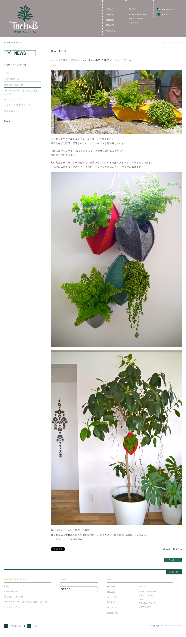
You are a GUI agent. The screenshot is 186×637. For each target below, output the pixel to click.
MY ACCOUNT (136, 18)
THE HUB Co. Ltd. (172, 626)
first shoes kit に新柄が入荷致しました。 (22, 92)
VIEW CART (135, 23)
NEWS (109, 14)
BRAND (110, 25)
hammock (9, 111)
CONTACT (113, 612)
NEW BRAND (11, 79)
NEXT (172, 560)
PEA (53, 65)
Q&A (141, 599)
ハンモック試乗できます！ (18, 105)
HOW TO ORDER (137, 14)
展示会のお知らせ (13, 84)
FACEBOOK (167, 9)
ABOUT (110, 20)
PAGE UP (174, 572)
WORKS (110, 30)
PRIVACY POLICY (147, 603)
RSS (163, 14)
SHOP (133, 9)
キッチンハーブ (12, 99)
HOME (109, 9)
